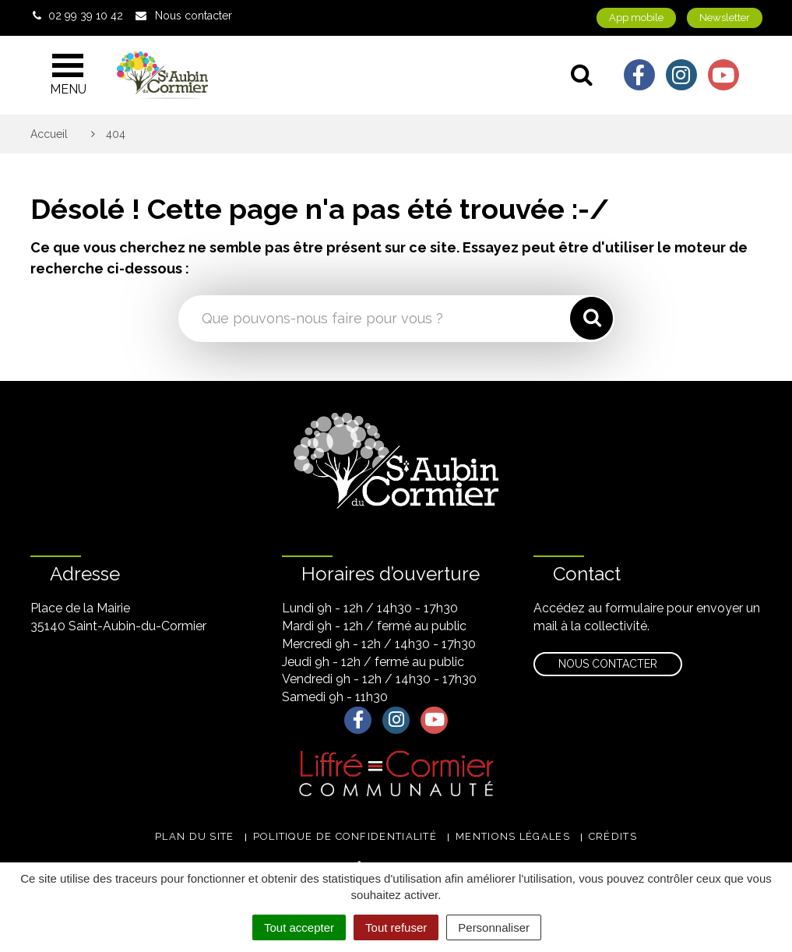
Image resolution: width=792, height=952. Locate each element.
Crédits (613, 836)
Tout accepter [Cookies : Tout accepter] (299, 927)
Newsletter (724, 17)
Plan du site (194, 836)
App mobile (636, 17)
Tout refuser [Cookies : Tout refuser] (396, 927)
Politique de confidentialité (345, 836)
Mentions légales (513, 836)
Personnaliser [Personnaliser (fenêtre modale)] (494, 927)
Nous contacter (607, 664)
